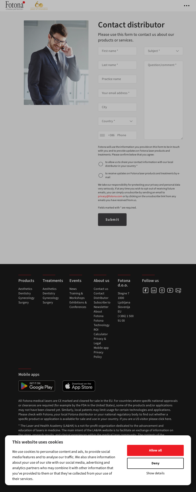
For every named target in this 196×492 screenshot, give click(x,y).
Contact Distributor (101, 295)
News (73, 289)
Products (26, 281)
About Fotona (98, 313)
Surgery (23, 302)
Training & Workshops (77, 295)
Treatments (53, 281)
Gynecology (26, 298)
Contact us (101, 289)
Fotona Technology (102, 322)
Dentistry (24, 293)
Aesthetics (25, 289)
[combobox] (117, 121)
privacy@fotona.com (110, 196)
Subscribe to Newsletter (102, 304)
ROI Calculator (101, 332)
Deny (155, 463)
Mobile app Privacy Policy (101, 352)
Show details (155, 473)
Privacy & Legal (100, 341)
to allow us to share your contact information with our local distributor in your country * (139, 164)
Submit (112, 219)
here (168, 419)
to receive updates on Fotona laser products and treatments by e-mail (142, 175)
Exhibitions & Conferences (78, 304)
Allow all (155, 450)
